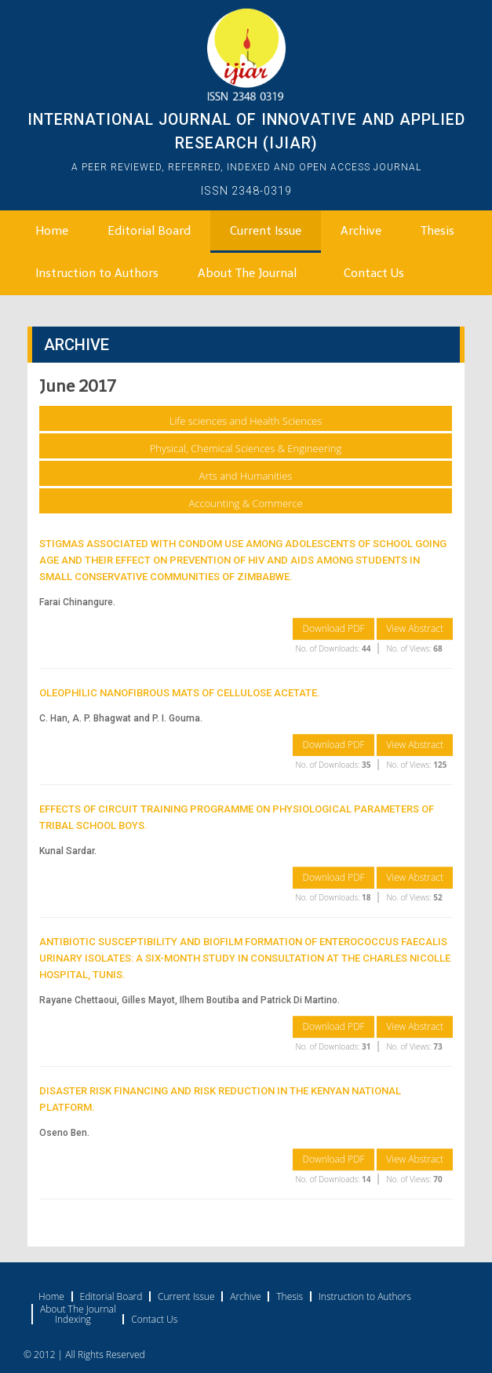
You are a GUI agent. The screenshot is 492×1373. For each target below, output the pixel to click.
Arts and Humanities (246, 476)
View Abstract (414, 628)
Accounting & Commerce (245, 503)
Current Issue (265, 231)
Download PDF (333, 628)
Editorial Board (149, 231)
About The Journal (247, 273)
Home (51, 231)
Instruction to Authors (97, 273)
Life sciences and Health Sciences (246, 421)
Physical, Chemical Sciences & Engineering (245, 448)
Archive (361, 231)
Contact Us (374, 273)
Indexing (73, 1319)
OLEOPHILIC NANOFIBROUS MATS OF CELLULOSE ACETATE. (179, 693)
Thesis (437, 231)
